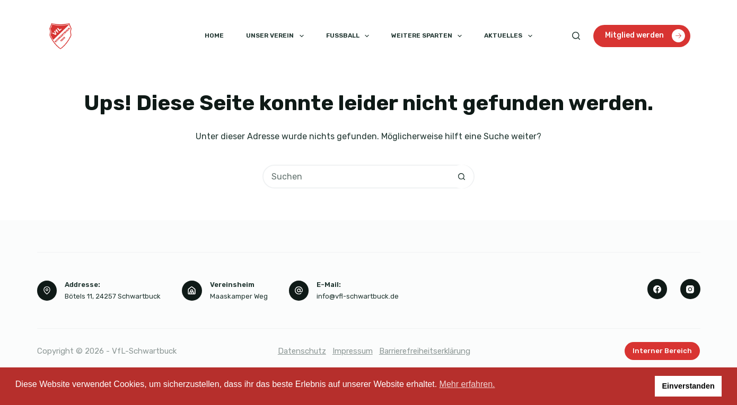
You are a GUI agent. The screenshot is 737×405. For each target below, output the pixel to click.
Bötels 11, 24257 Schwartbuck (113, 296)
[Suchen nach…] (357, 176)
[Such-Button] (461, 176)
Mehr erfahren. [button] (467, 384)
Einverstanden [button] (688, 386)
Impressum (352, 351)
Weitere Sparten (428, 36)
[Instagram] (690, 289)
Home (214, 35)
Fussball (349, 36)
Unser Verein (277, 36)
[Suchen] (576, 36)
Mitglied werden (645, 35)
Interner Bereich (662, 351)
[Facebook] (657, 289)
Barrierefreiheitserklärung (424, 351)
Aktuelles (510, 36)
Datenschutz (302, 351)
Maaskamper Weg (239, 296)
